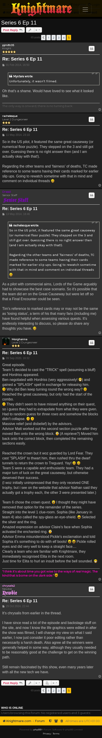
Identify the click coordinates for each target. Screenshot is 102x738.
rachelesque (9, 116)
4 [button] (64, 38)
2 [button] (53, 38)
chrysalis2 (8, 585)
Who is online (12, 707)
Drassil (6, 191)
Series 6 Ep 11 (19, 23)
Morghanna (19, 339)
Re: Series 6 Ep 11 (22, 58)
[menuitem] (62, 721)
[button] (43, 37)
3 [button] (58, 38)
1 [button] (48, 38)
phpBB (37, 729)
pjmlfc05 (8, 45)
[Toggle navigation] (85, 9)
